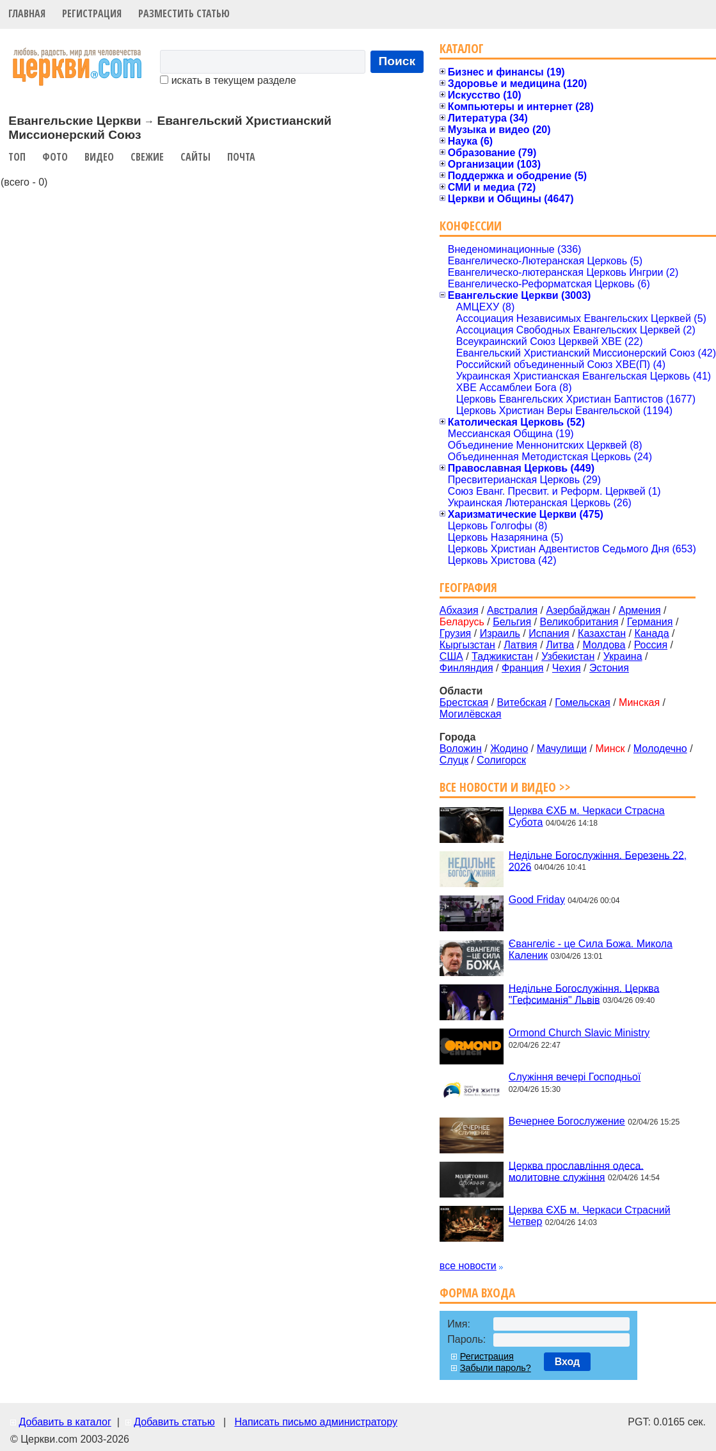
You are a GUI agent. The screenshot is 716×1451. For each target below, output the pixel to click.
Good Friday (537, 899)
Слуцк (454, 760)
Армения (640, 610)
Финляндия (466, 667)
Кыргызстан (467, 644)
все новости (468, 1265)
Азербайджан (578, 610)
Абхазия (459, 610)
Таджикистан (502, 656)
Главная (26, 13)
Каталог (462, 48)
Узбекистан (567, 656)
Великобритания (579, 621)
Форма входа (477, 1292)
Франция (523, 667)
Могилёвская (471, 714)
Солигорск (501, 760)
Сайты (195, 157)
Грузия (455, 633)
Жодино (509, 748)
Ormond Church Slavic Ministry (579, 1032)
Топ (17, 157)
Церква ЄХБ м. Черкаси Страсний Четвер (590, 1216)
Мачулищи (562, 748)
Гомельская (582, 702)
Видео (99, 157)
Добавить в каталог (65, 1421)
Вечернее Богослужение (567, 1121)
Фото (55, 157)
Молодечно (660, 748)
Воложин (461, 748)
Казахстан (602, 633)
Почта (241, 157)
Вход (567, 1361)
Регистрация (92, 13)
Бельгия (512, 621)
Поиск (397, 61)
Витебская (521, 702)
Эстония (609, 667)
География (468, 587)
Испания (549, 633)
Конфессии (471, 225)
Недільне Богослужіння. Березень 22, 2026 (598, 860)
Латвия (520, 644)
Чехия (566, 667)
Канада (651, 633)
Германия (650, 621)
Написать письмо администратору (315, 1421)
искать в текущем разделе (228, 80)
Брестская (464, 702)
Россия (650, 644)
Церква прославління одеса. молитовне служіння (576, 1171)
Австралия (512, 610)
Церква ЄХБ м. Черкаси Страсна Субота (587, 816)
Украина (622, 656)
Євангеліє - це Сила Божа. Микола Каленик (590, 949)
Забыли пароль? (495, 1368)
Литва (560, 644)
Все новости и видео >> (505, 787)
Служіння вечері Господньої (574, 1076)
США (451, 656)
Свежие (147, 157)
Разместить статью (184, 13)
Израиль (500, 633)
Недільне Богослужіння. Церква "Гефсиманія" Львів (584, 993)
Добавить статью (174, 1421)
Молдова (603, 644)
